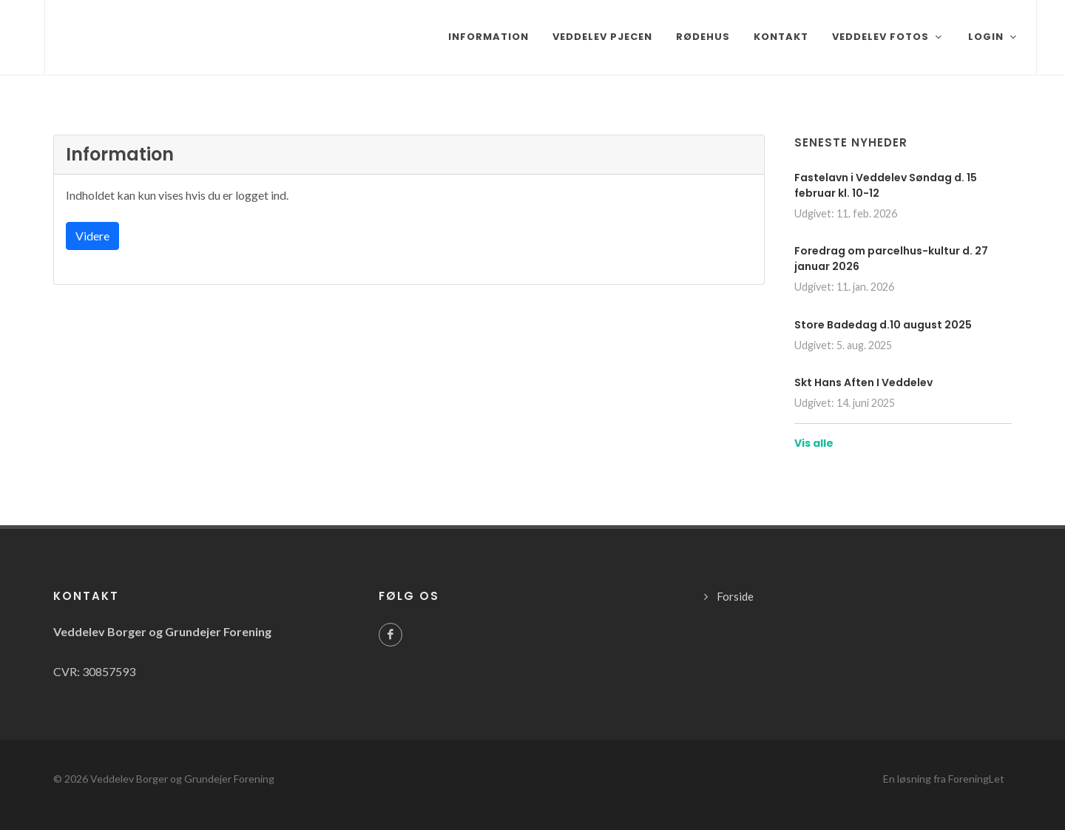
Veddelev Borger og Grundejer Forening (182, 778)
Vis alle (814, 443)
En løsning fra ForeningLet (943, 778)
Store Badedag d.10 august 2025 (883, 324)
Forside (735, 596)
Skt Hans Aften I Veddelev (863, 382)
